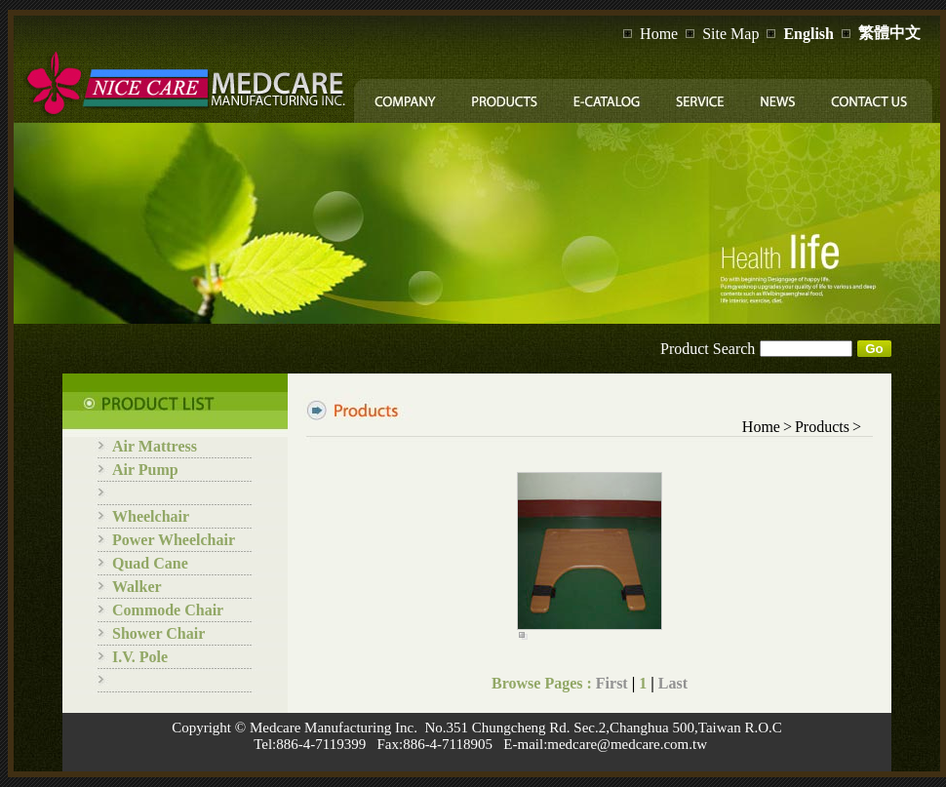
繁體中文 (889, 32)
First (612, 683)
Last (673, 683)
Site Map (730, 33)
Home (659, 33)
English (808, 33)
